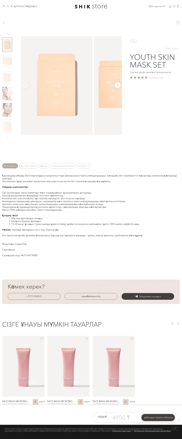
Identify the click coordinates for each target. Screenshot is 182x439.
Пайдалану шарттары (121, 431)
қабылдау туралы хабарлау (158, 417)
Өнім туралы (11, 165)
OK (174, 428)
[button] (117, 85)
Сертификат (8, 249)
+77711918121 (34, 296)
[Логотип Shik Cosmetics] (91, 6)
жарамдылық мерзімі (71, 165)
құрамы (50, 165)
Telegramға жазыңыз (148, 296)
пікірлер (95, 165)
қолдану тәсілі (32, 165)
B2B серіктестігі (157, 6)
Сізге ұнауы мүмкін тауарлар (52, 324)
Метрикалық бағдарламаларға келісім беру (152, 431)
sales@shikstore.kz (91, 296)
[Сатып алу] (35, 402)
